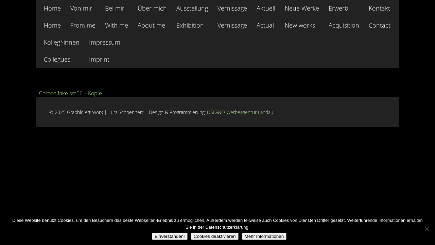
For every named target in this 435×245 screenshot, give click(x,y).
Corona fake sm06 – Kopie (70, 93)
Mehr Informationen (264, 236)
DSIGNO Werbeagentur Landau (241, 112)
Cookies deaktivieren (215, 236)
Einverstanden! (170, 236)
